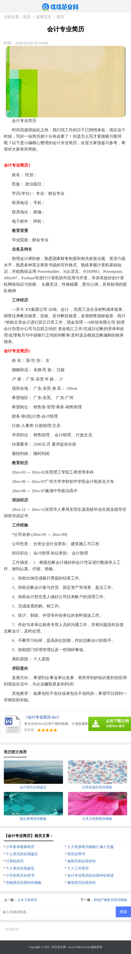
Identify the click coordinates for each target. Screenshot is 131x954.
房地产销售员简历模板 (110, 900)
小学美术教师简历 (20, 847)
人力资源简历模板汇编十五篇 (90, 847)
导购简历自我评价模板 (24, 883)
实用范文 (43, 17)
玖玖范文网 (59, 947)
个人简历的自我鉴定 (22, 854)
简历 (60, 17)
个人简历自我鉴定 (20, 868)
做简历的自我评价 (81, 861)
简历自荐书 (76, 854)
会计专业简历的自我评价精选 (90, 875)
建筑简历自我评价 (81, 883)
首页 (27, 17)
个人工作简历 (78, 868)
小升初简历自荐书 (20, 875)
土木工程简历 (27, 900)
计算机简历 (15, 861)
